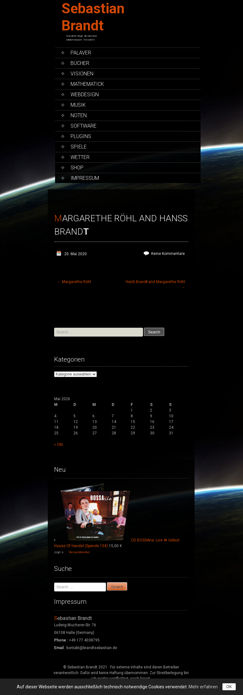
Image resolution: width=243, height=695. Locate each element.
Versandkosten (79, 552)
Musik (78, 105)
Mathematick (87, 84)
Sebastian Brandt (93, 17)
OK (229, 687)
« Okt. (59, 444)
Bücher (80, 63)
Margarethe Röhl (74, 282)
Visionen (82, 74)
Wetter (80, 157)
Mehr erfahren (203, 686)
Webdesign (85, 95)
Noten (79, 115)
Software (84, 126)
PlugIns (81, 136)
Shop (77, 168)
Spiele (79, 147)
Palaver (81, 53)
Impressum (85, 178)
